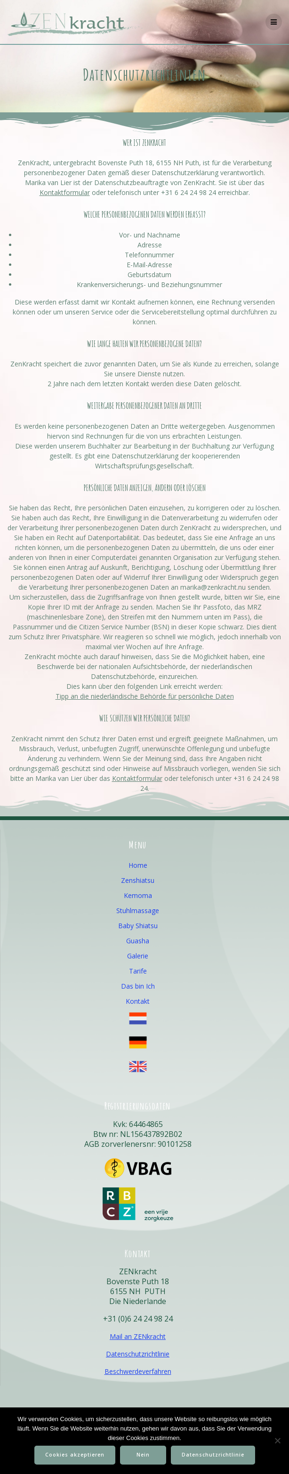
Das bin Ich (138, 986)
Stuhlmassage (137, 910)
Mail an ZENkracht (138, 1336)
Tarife (138, 970)
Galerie (137, 955)
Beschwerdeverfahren (137, 1371)
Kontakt (138, 1001)
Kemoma (138, 895)
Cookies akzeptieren (74, 1454)
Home (137, 865)
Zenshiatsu (137, 880)
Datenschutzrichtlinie (137, 1353)
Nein (143, 1454)
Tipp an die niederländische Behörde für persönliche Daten (145, 696)
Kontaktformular (65, 192)
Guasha (137, 940)
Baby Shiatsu (138, 925)
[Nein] (277, 1440)
